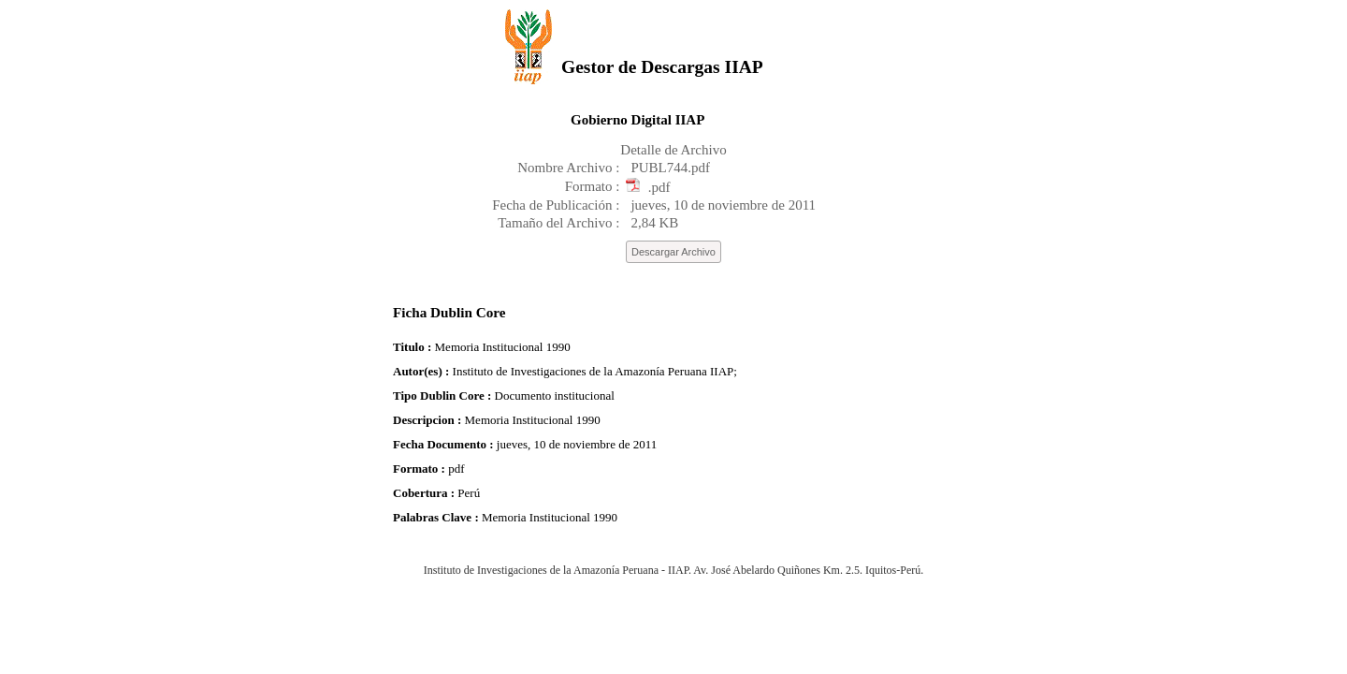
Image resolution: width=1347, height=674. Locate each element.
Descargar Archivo (673, 251)
